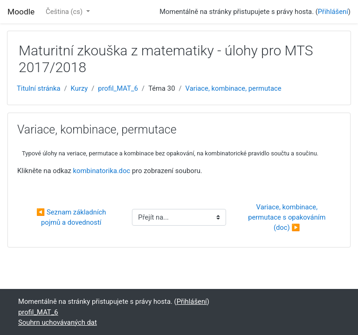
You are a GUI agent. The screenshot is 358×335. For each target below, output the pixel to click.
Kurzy (79, 88)
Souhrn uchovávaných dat (57, 322)
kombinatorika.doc (102, 171)
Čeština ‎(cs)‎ (65, 11)
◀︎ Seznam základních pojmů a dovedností (72, 217)
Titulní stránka (39, 88)
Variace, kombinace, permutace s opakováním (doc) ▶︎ (287, 217)
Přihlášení (333, 11)
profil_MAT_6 (118, 88)
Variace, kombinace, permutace (234, 88)
